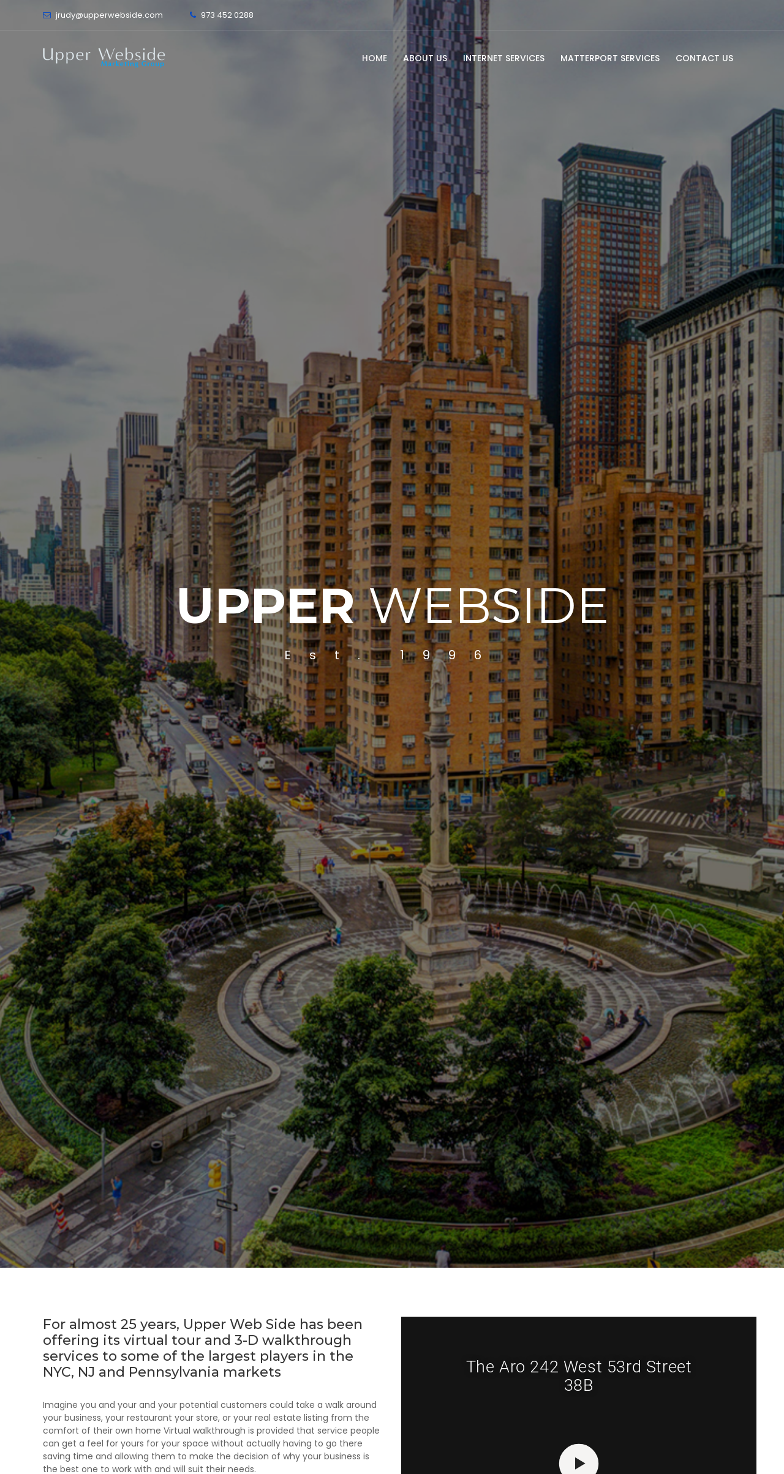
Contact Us (704, 58)
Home (374, 58)
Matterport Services (610, 58)
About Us (425, 58)
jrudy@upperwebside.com (109, 15)
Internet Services (504, 58)
